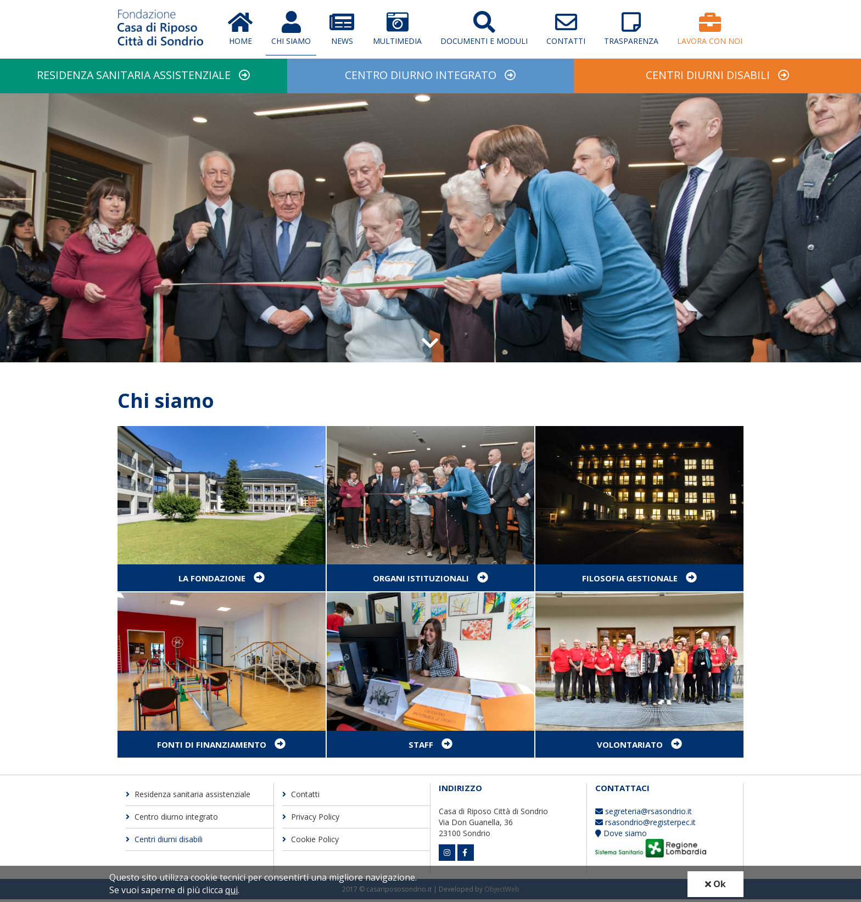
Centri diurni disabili (708, 77)
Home (240, 28)
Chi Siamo (291, 28)
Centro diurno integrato (420, 77)
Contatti (565, 28)
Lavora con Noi (709, 28)
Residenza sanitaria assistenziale (134, 77)
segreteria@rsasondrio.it (643, 814)
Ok (715, 884)
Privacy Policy (310, 819)
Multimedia (397, 28)
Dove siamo (621, 836)
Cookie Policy (310, 842)
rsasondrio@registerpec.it (645, 825)
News (341, 28)
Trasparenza (631, 28)
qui (231, 890)
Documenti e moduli (484, 28)
